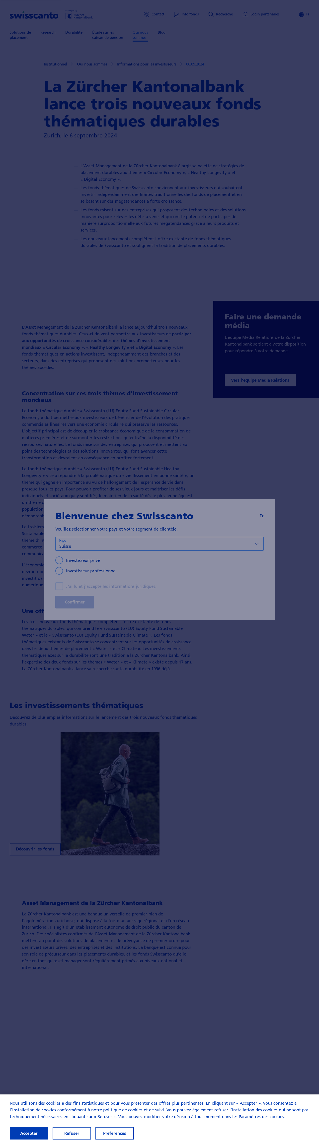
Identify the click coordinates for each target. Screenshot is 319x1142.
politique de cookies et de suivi (133, 1114)
